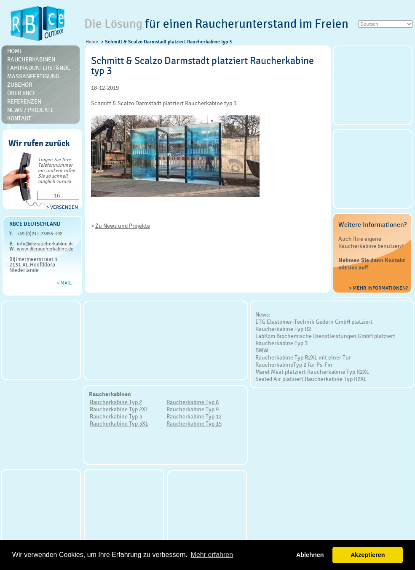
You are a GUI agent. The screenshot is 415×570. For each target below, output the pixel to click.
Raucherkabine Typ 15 (194, 423)
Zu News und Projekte (122, 225)
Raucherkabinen (31, 59)
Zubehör (19, 84)
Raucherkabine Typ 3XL (119, 423)
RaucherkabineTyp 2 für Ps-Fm (293, 364)
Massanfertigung (33, 76)
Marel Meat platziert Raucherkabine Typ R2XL (312, 371)
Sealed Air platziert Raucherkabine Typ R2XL (311, 379)
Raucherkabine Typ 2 (116, 402)
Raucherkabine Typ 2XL (119, 409)
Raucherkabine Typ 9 (192, 409)
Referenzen (24, 101)
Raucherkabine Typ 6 (192, 402)
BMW (261, 350)
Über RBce (21, 93)
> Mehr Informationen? (378, 288)
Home (92, 42)
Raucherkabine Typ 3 (116, 416)
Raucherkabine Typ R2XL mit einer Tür (303, 357)
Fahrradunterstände (38, 67)
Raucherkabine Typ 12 (194, 416)
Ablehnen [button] (310, 554)
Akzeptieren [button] (368, 554)
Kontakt (19, 118)
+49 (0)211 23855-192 (39, 234)
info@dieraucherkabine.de (45, 244)
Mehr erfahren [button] (212, 554)
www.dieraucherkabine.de (45, 249)
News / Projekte (30, 110)
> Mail (64, 282)
